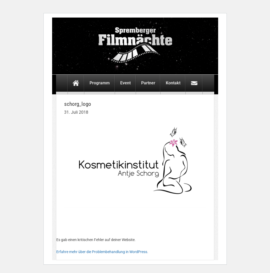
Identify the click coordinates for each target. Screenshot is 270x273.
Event (125, 82)
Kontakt (173, 82)
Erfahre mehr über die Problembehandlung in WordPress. (102, 252)
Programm (100, 82)
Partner (148, 82)
